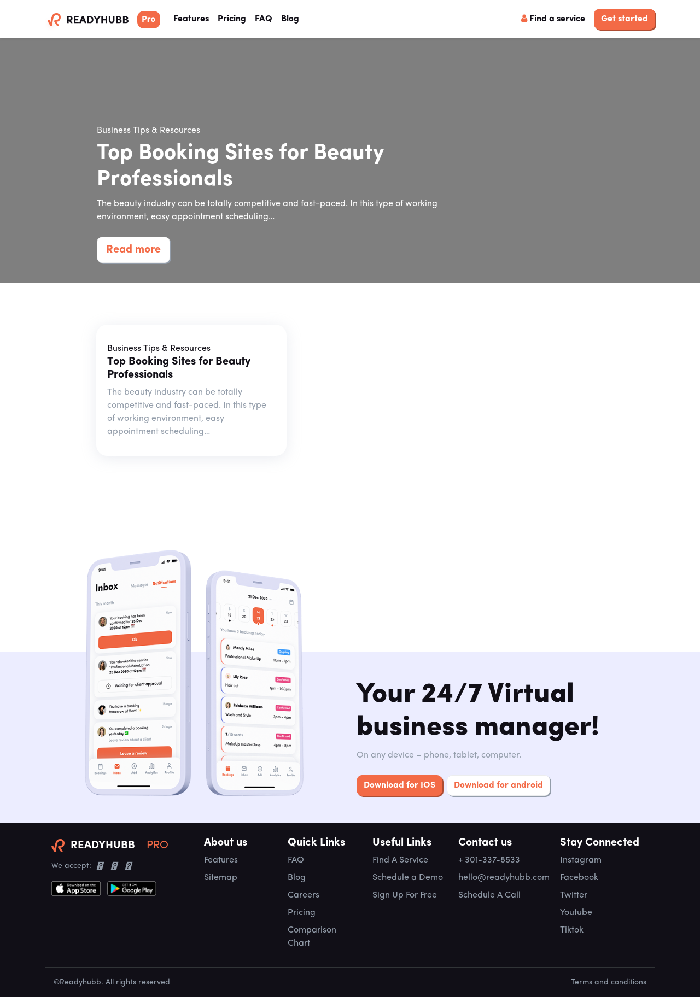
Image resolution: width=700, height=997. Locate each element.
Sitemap (220, 877)
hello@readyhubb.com (504, 877)
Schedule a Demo (407, 877)
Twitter (573, 895)
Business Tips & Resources (148, 130)
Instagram (581, 860)
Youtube (576, 912)
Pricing (232, 19)
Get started (624, 19)
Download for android (498, 785)
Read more (133, 249)
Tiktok (572, 930)
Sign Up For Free (404, 895)
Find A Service (400, 860)
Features (193, 18)
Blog (290, 19)
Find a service (553, 19)
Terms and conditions (608, 982)
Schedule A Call (489, 895)
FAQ (263, 19)
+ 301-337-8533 (489, 860)
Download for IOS (399, 785)
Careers (303, 895)
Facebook (579, 877)
